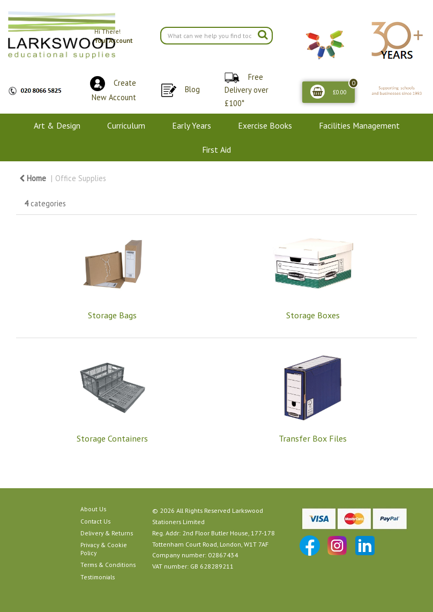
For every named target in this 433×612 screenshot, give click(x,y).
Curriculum (126, 125)
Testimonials (97, 577)
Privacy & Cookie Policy (103, 548)
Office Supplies (80, 178)
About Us (93, 509)
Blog (192, 89)
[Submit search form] (263, 34)
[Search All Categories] (216, 35)
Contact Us (95, 521)
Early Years (191, 125)
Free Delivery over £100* (246, 90)
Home (32, 178)
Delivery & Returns (106, 533)
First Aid (216, 149)
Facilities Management (359, 125)
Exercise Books (265, 125)
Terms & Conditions (108, 565)
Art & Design (57, 125)
